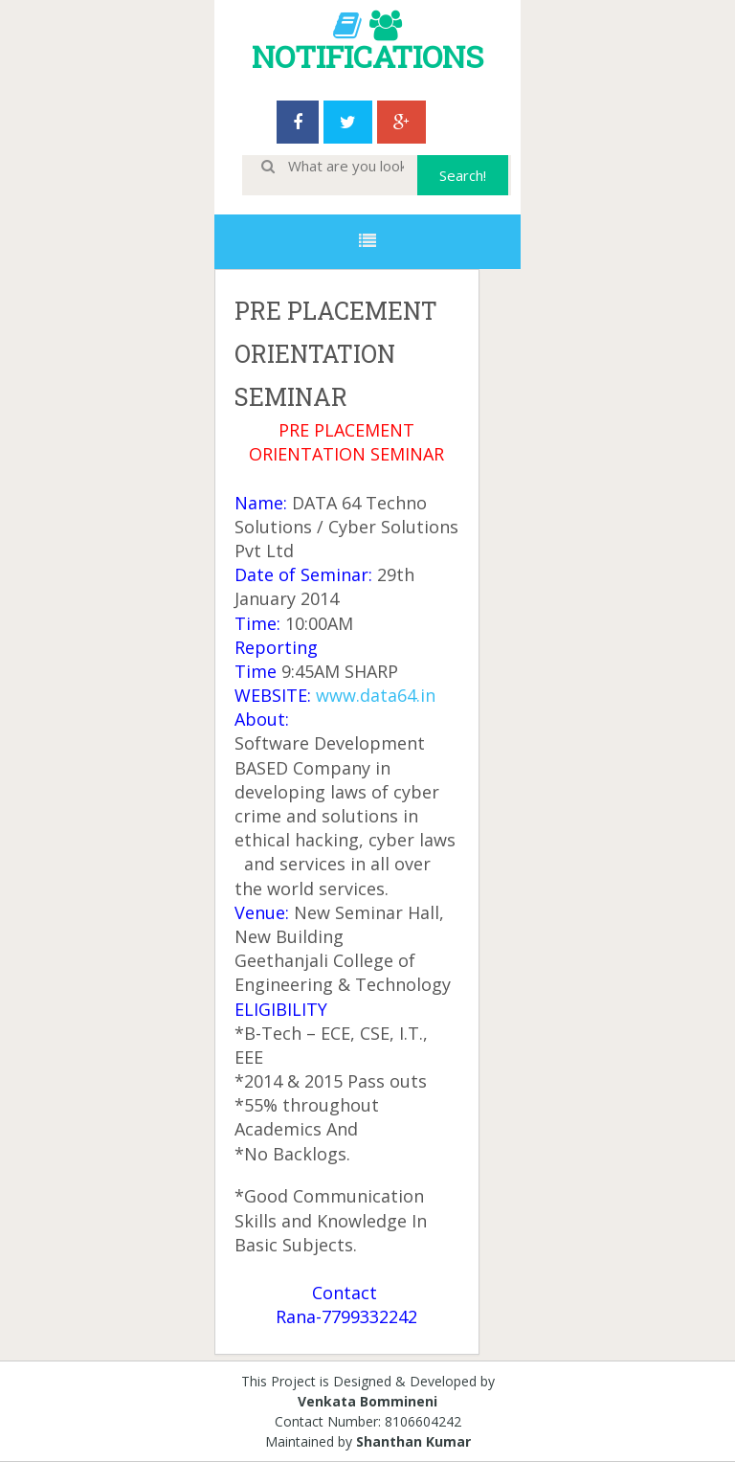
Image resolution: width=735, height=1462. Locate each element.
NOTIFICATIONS (367, 56)
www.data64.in (375, 695)
